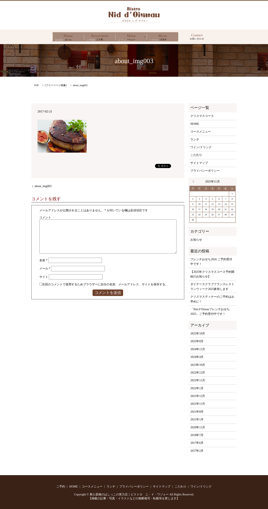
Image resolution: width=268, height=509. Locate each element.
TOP (36, 85)
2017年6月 (197, 442)
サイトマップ (199, 163)
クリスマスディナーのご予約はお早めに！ (212, 299)
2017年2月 (197, 450)
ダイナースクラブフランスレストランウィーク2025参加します (212, 286)
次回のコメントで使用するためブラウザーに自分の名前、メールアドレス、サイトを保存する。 (105, 284)
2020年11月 (197, 427)
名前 (43, 260)
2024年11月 (197, 349)
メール (44, 268)
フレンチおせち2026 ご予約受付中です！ (211, 261)
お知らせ (196, 239)
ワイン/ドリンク (201, 147)
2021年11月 (197, 403)
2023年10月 (197, 364)
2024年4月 (197, 356)
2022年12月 (197, 372)
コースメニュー (200, 131)
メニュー (131, 37)
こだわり (162, 37)
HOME (68, 37)
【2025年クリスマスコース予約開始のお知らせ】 (212, 274)
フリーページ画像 (56, 85)
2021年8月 (197, 411)
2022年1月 (197, 388)
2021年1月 (197, 419)
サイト (43, 276)
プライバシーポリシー (205, 170)
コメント (45, 217)
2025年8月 (197, 341)
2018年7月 (197, 435)
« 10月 (194, 181)
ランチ (194, 139)
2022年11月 (197, 380)
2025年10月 (197, 333)
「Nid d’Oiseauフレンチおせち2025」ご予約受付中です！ (209, 311)
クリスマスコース (202, 115)
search (197, 37)
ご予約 (99, 37)
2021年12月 (197, 396)
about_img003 (43, 186)
